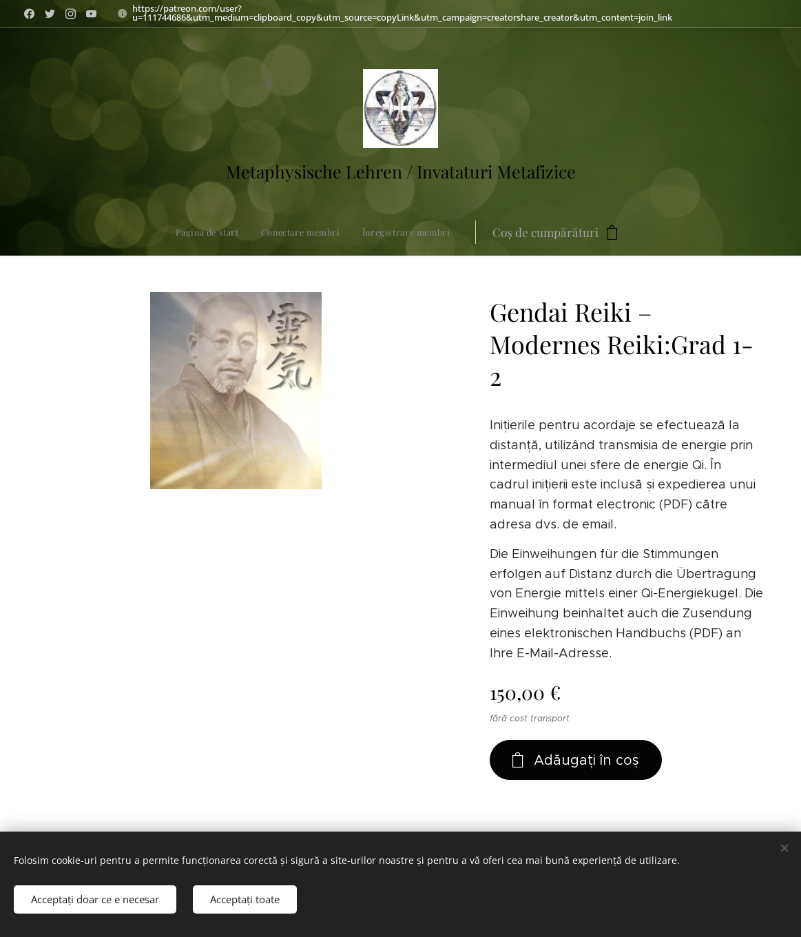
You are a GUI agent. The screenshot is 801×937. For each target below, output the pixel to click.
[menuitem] (296, 232)
